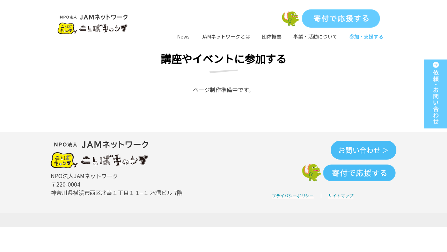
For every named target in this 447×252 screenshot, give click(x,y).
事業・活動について (315, 36)
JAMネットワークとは (225, 36)
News (183, 36)
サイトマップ (340, 195)
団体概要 (271, 36)
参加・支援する (366, 36)
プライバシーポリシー (293, 195)
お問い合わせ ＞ (363, 150)
